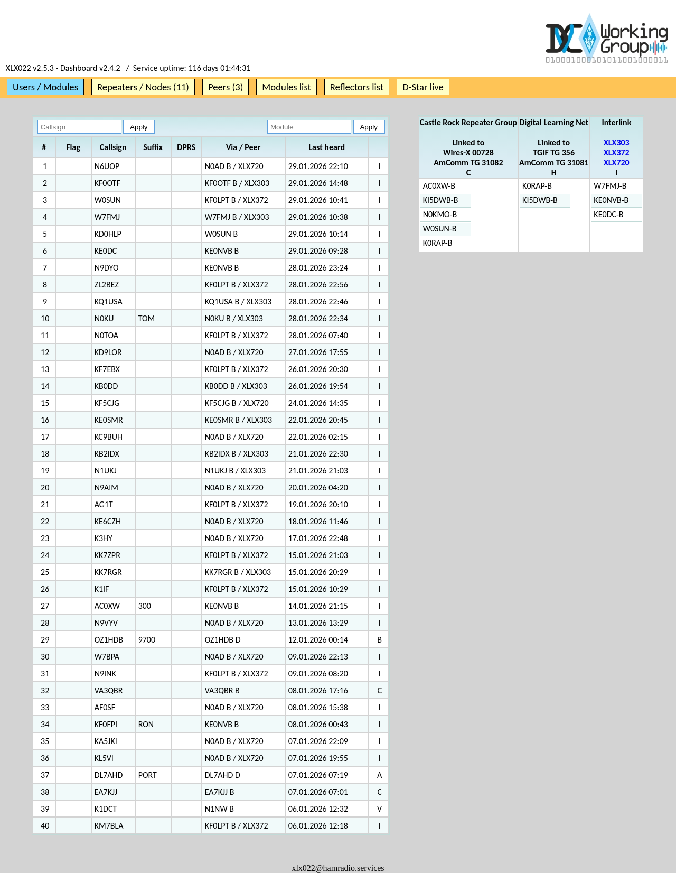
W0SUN (108, 200)
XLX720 (617, 162)
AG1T (104, 504)
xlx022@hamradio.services (338, 867)
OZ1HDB (109, 640)
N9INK (105, 673)
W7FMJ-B (610, 186)
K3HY (103, 538)
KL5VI (104, 758)
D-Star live (423, 87)
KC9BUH (109, 437)
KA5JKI (106, 741)
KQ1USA (109, 301)
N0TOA (106, 335)
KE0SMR (109, 420)
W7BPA (107, 657)
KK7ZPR (107, 555)
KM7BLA (109, 826)
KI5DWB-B (440, 200)
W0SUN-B (440, 229)
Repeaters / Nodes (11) (143, 87)
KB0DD (106, 386)
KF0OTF (107, 183)
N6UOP (107, 166)
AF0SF (105, 707)
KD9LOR (108, 352)
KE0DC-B (608, 214)
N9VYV (106, 623)
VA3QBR (109, 690)
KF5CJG (107, 403)
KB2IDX (107, 454)
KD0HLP (108, 234)
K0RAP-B (438, 243)
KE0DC (106, 251)
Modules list (286, 87)
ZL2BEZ (107, 285)
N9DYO (107, 268)
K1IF (102, 589)
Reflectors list (356, 87)
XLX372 (617, 152)
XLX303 (617, 142)
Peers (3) (225, 87)
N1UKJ (106, 471)
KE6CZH (108, 521)
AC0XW (107, 606)
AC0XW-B (439, 186)
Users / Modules (45, 87)
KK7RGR (108, 572)
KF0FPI (106, 724)
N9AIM (106, 487)
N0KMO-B (440, 214)
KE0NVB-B (611, 200)
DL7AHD (109, 775)
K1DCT (106, 809)
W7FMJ (107, 217)
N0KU (104, 318)
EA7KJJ (106, 792)
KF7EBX (107, 369)
